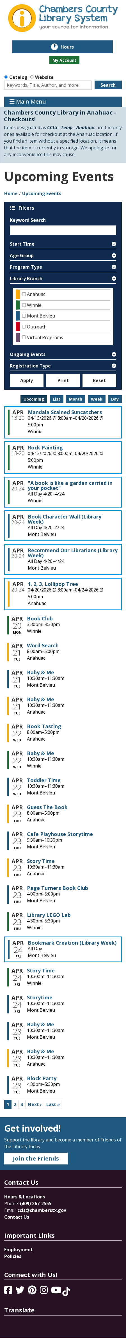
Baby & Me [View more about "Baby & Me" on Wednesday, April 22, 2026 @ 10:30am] (40, 753)
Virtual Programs (45, 337)
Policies (12, 1256)
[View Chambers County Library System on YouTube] (56, 1292)
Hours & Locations (24, 1197)
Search (108, 85)
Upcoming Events (41, 193)
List (56, 399)
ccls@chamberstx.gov (41, 1210)
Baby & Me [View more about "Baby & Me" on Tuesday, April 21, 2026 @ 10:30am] (40, 672)
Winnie (34, 305)
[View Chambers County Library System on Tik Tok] (66, 1292)
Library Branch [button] (26, 278)
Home (11, 193)
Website (44, 77)
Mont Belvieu (41, 316)
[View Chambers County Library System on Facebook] (8, 1292)
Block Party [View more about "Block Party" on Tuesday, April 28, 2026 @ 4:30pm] (41, 1078)
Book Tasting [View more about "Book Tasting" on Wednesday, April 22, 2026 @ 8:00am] (44, 726)
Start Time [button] (22, 244)
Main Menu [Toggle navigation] (28, 102)
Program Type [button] (26, 267)
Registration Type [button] (30, 366)
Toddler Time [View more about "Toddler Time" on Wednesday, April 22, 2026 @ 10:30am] (44, 780)
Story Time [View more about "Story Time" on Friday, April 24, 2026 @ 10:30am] (41, 970)
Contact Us (16, 1217)
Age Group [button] (22, 255)
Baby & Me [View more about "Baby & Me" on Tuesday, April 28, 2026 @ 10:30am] (40, 1024)
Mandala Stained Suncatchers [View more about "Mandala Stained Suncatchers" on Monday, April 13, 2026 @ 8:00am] (65, 412)
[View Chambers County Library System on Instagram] (44, 1292)
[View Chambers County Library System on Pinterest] (33, 1292)
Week (96, 399)
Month (75, 399)
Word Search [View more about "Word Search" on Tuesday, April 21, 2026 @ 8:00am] (43, 645)
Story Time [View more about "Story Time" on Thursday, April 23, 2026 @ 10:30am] (41, 861)
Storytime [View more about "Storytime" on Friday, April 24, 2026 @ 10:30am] (39, 997)
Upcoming (34, 399)
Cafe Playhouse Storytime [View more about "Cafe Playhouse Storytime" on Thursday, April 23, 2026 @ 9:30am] (60, 834)
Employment (18, 1249)
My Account (64, 60)
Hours (71, 47)
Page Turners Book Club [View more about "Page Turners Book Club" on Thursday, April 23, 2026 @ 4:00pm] (57, 887)
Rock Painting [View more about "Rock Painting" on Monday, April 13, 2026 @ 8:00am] (45, 447)
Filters (27, 207)
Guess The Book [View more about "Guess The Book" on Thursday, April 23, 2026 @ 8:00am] (47, 807)
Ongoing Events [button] (27, 354)
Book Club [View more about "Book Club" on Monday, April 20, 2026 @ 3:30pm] (40, 618)
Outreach (37, 327)
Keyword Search (28, 220)
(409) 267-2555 (35, 1203)
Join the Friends (36, 1158)
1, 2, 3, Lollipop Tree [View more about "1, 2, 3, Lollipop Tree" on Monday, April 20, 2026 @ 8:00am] (53, 583)
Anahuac (36, 294)
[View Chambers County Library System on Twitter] (20, 1292)
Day (115, 399)
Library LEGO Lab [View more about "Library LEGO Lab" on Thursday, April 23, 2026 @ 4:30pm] (49, 914)
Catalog (18, 77)
